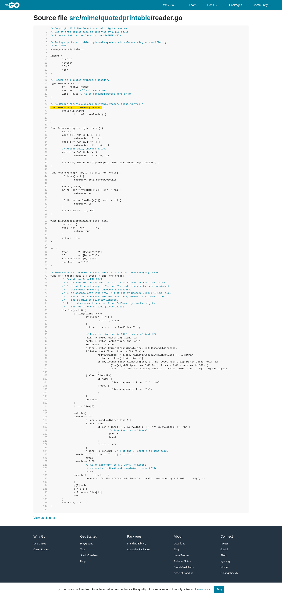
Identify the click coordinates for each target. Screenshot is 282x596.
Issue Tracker (181, 555)
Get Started (88, 536)
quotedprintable (125, 18)
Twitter (224, 543)
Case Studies (41, 549)
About (178, 536)
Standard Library (136, 543)
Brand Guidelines (183, 567)
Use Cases (39, 543)
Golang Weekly (229, 573)
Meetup (224, 567)
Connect (226, 536)
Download (179, 543)
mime (89, 18)
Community (262, 5)
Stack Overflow (89, 555)
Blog (176, 549)
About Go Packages (138, 549)
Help (83, 561)
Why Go (170, 5)
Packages (235, 5)
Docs (212, 5)
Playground (86, 543)
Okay (219, 589)
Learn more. (203, 589)
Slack (223, 555)
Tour (82, 549)
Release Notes (182, 561)
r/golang (225, 561)
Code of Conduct (183, 573)
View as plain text (44, 517)
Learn (192, 5)
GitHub (224, 549)
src (74, 18)
